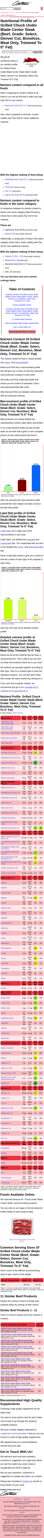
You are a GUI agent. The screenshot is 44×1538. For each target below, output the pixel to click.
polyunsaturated (36, 547)
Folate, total (5, 1008)
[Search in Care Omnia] (7, 8)
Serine (3, 958)
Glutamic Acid (6, 908)
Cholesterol (5, 1148)
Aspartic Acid (5, 893)
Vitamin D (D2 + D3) (14, 256)
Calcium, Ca (5, 1093)
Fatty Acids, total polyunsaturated (7, 728)
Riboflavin (4, 1023)
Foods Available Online (22, 305)
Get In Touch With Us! (22, 327)
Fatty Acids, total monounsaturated (7, 723)
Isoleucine (4, 928)
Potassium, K (6, 1123)
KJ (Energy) (5, 1183)
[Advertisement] (22, 149)
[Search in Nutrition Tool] (17, 52)
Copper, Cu (5, 1098)
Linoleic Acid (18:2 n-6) (9, 868)
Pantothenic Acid (7, 1018)
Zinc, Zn (8, 191)
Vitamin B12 (5, 1033)
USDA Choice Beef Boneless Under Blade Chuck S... (22, 1240)
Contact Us (27, 1481)
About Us (27, 1499)
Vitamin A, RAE (6, 1068)
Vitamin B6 (5, 1038)
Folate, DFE (5, 998)
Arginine (4, 888)
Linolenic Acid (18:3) (8, 873)
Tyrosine (4, 973)
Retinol (3, 1058)
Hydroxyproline (6, 923)
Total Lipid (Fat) (6, 743)
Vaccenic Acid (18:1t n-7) (16, 105)
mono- (21, 547)
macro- (7, 362)
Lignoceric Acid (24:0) (15, 195)
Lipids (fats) (5, 531)
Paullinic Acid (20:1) (8, 818)
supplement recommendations (14, 1433)
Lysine (3, 938)
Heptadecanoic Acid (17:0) (10, 758)
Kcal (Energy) (6, 1178)
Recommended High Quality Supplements (22, 323)
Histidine (4, 918)
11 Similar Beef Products (22, 319)
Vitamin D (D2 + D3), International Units (8, 1078)
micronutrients (21, 362)
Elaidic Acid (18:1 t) (8, 788)
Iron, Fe (4, 1103)
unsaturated (5, 543)
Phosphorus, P (6, 1118)
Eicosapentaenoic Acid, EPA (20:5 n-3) (9, 858)
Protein (3, 988)
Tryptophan (5, 968)
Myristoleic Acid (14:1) (9, 798)
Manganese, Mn (7, 1113)
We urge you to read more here (29, 1523)
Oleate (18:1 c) (6, 803)
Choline (3, 1153)
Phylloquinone (6, 1053)
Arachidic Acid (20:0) (8, 753)
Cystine (3, 903)
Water (3, 1163)
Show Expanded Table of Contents (22, 332)
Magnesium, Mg (12, 260)
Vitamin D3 (10, 234)
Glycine (3, 913)
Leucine (4, 933)
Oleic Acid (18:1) (7, 808)
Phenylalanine (6, 948)
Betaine (3, 898)
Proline (3, 953)
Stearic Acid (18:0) (7, 778)
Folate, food (5, 1003)
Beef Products (18, 713)
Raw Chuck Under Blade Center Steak (15, 1359)
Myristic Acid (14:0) (8, 768)
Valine (3, 978)
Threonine (9, 187)
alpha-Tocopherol (7, 1048)
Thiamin (4, 1028)
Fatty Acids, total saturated (10, 733)
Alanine (3, 883)
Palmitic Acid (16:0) (8, 773)
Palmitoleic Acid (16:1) (9, 813)
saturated (31, 539)
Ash (2, 1173)
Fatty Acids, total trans (9, 738)
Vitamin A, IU (5, 1063)
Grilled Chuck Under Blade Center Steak (16, 1328)
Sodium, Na (5, 1133)
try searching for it (19, 691)
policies (26, 1503)
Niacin (3, 1013)
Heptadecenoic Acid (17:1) (17, 179)
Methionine (5, 943)
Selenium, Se (6, 1128)
